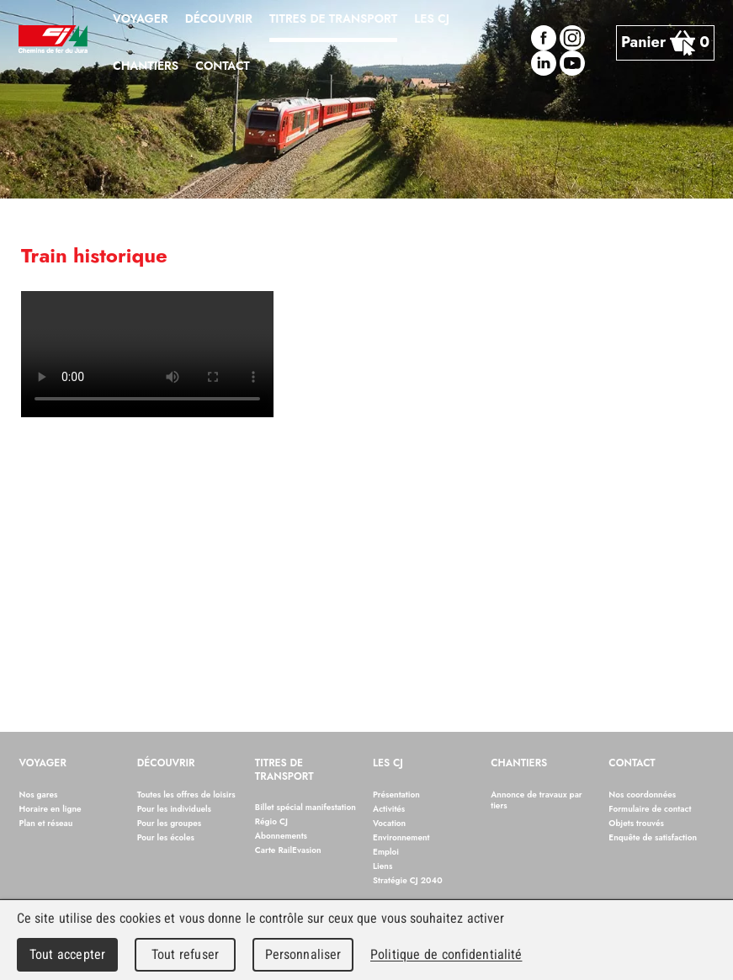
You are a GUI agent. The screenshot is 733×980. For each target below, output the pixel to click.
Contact (631, 764)
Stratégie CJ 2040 (408, 880)
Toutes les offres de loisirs (186, 794)
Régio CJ (271, 821)
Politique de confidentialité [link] (446, 954)
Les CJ (388, 764)
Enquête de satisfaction (652, 837)
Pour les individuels (174, 809)
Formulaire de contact (649, 809)
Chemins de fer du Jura (53, 42)
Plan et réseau (46, 823)
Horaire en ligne (50, 809)
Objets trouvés (636, 823)
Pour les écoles (165, 837)
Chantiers (519, 764)
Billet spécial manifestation (305, 807)
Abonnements (281, 835)
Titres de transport (284, 770)
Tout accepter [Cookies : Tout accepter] (67, 954)
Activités (389, 809)
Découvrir (166, 764)
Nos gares (38, 794)
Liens (382, 866)
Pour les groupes (169, 823)
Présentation (396, 794)
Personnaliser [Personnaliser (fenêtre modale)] (303, 954)
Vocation (389, 823)
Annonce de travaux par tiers (536, 800)
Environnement (401, 837)
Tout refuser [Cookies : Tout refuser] (185, 954)
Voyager (42, 764)
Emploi (386, 851)
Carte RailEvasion (288, 850)
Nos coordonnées (642, 794)
